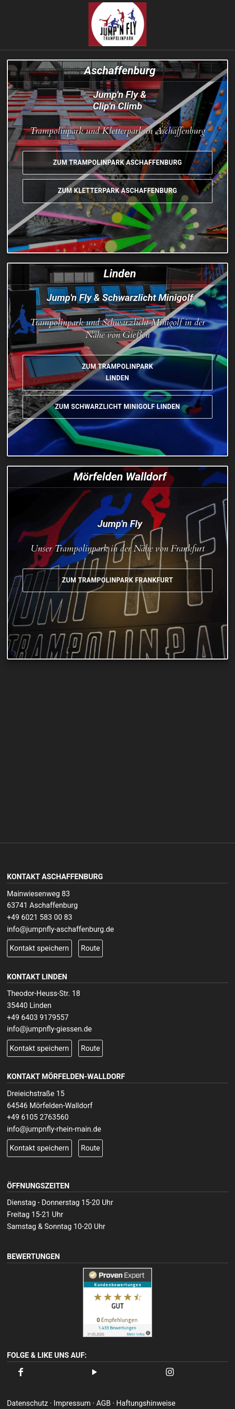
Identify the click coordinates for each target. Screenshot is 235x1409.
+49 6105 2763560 (38, 1117)
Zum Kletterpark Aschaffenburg (117, 190)
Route (90, 948)
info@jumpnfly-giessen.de (49, 1029)
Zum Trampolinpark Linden (117, 372)
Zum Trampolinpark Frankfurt (117, 580)
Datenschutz (27, 1403)
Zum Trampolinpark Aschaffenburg (117, 162)
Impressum (72, 1403)
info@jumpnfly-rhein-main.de (54, 1129)
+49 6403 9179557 (38, 1017)
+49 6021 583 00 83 (39, 917)
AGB (103, 1403)
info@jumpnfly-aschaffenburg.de (60, 929)
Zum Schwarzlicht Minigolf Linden (117, 406)
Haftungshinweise (146, 1403)
